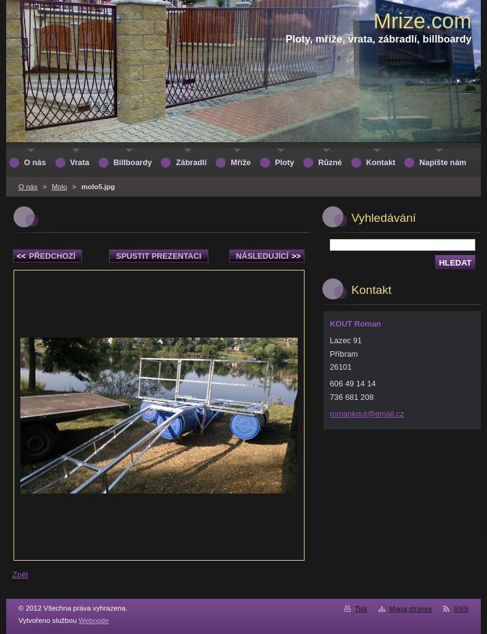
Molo (59, 186)
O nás (28, 186)
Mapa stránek (410, 608)
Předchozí (46, 256)
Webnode (94, 620)
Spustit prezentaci (158, 256)
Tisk (360, 608)
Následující (268, 256)
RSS (461, 608)
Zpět (20, 574)
